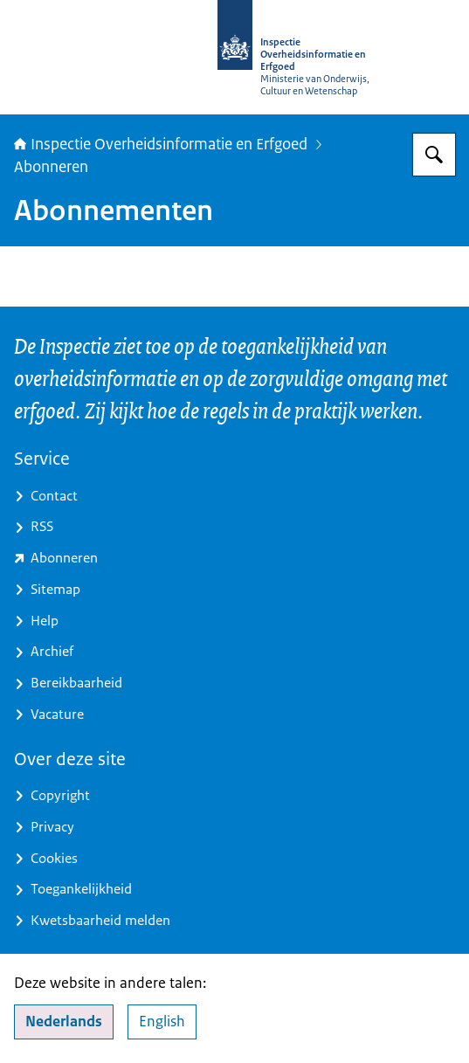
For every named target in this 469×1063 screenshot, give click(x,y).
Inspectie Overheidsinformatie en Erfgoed (160, 144)
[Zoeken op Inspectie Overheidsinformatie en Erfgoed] (434, 155)
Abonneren (51, 166)
